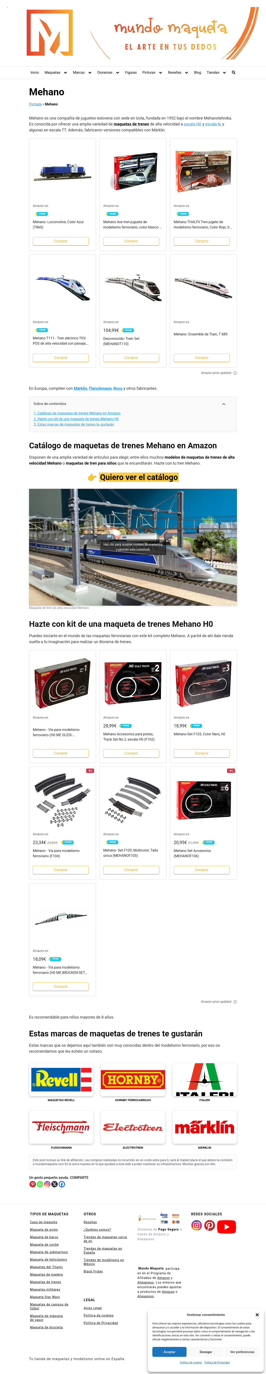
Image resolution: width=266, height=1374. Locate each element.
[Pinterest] (33, 1184)
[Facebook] (62, 1184)
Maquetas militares (45, 1289)
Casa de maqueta (43, 1222)
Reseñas (174, 72)
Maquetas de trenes (45, 1282)
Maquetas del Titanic (46, 1267)
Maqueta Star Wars (45, 1297)
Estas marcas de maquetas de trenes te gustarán (74, 424)
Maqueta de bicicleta (46, 1327)
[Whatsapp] (40, 1184)
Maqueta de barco (44, 1237)
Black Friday (93, 1271)
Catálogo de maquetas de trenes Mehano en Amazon (77, 413)
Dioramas (104, 72)
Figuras (131, 72)
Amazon (163, 1278)
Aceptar (169, 1352)
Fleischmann (100, 388)
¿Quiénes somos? (97, 1229)
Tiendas (213, 72)
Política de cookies (191, 1362)
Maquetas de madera (46, 1274)
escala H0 (192, 124)
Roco (117, 388)
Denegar (206, 1352)
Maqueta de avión (44, 1229)
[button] (257, 1315)
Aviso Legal (93, 1308)
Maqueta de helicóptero (48, 1259)
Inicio (35, 72)
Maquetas (52, 72)
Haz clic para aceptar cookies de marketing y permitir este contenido (133, 547)
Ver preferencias (242, 1352)
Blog (197, 72)
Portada (35, 104)
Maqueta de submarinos (49, 1252)
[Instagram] (47, 1184)
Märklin (80, 388)
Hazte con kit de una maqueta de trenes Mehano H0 (76, 419)
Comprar (61, 241)
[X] (54, 1184)
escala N (213, 124)
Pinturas (148, 72)
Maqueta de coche (44, 1244)
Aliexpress (145, 1282)
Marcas (79, 72)
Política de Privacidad (217, 1362)
